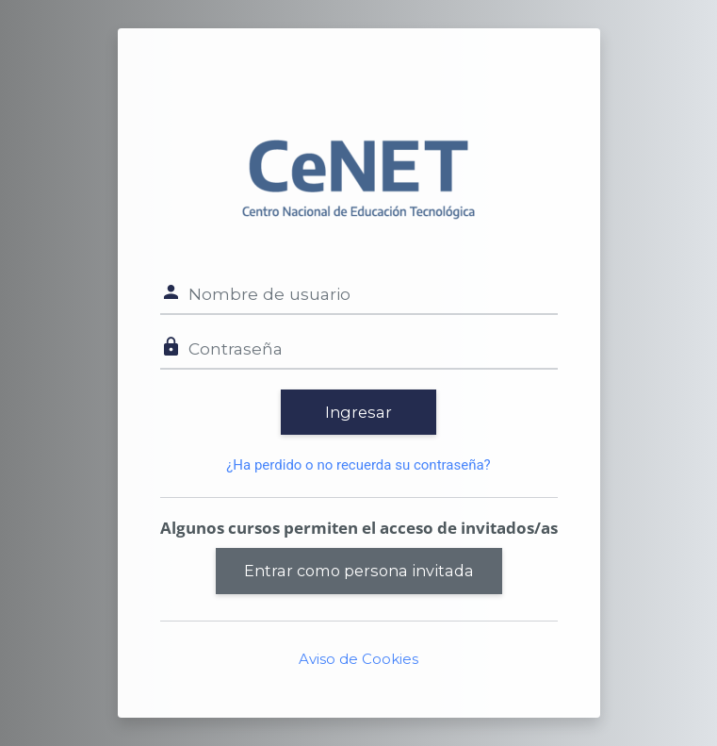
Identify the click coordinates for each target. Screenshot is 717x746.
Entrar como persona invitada (359, 570)
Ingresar (358, 412)
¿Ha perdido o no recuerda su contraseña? (358, 464)
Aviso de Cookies (358, 659)
